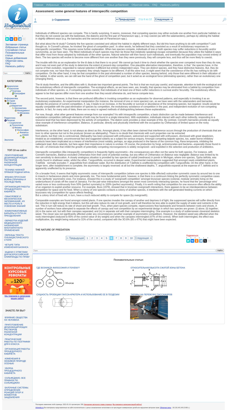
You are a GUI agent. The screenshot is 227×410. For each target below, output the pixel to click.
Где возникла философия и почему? (58, 268)
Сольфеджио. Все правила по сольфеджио (15, 380)
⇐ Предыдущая (125, 19)
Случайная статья (15, 50)
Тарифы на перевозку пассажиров (151, 294)
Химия (25, 135)
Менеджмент (23, 110)
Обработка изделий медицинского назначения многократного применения (16, 225)
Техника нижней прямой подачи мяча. (17, 171)
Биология (14, 88)
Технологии (17, 125)
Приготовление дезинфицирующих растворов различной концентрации (15, 160)
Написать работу (14, 66)
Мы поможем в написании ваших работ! (17, 297)
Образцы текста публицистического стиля (16, 237)
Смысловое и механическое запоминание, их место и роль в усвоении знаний (14, 201)
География (20, 93)
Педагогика (9, 118)
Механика (24, 113)
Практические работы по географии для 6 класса (17, 341)
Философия (23, 130)
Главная (38, 5)
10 (131, 238)
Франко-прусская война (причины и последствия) (15, 179)
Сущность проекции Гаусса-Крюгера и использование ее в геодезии (77, 294)
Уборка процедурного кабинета (13, 370)
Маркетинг (17, 105)
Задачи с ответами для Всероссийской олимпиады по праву (17, 254)
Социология (15, 123)
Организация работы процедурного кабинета (17, 189)
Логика (12, 103)
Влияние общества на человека (16, 318)
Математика (20, 108)
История (11, 101)
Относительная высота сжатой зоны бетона (158, 268)
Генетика (16, 91)
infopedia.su (40, 407)
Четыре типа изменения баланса (16, 246)
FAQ (7, 63)
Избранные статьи (15, 47)
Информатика (11, 98)
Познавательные (94, 5)
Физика (18, 127)
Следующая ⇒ (163, 19)
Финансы (24, 132)
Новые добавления (16, 58)
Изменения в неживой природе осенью (15, 361)
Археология (12, 86)
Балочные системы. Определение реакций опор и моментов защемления (16, 392)
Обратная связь (14, 61)
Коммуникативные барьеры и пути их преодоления (15, 213)
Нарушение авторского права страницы (98, 404)
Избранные (52, 5)
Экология (8, 140)
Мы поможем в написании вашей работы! (127, 404)
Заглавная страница (16, 44)
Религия (11, 120)
